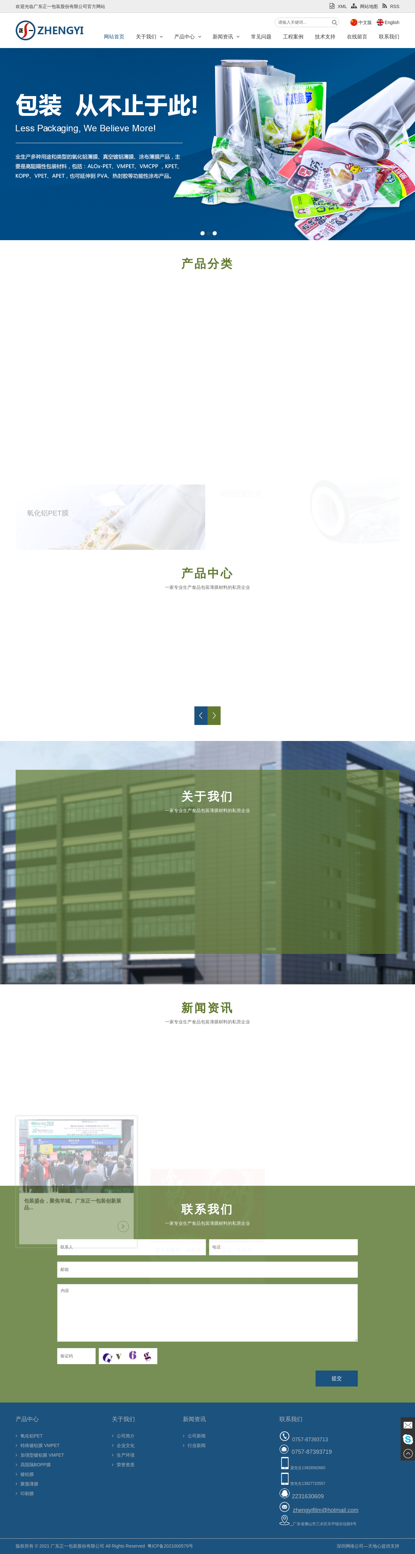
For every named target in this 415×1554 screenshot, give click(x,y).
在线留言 (357, 36)
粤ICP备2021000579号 (170, 1546)
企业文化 (123, 1445)
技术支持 (325, 36)
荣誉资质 (123, 1464)
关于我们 (149, 36)
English (392, 22)
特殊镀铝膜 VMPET (37, 1445)
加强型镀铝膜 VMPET (40, 1455)
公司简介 (123, 1435)
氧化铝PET (29, 1435)
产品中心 (187, 36)
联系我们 (389, 36)
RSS (390, 6)
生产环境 (123, 1455)
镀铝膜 (25, 1474)
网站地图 (364, 6)
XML (338, 6)
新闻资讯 (226, 36)
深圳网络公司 (350, 1546)
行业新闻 (194, 1445)
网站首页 (114, 36)
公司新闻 (194, 1435)
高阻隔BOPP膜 (33, 1464)
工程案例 (293, 36)
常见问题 (261, 36)
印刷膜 (25, 1493)
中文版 (365, 22)
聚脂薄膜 (27, 1483)
